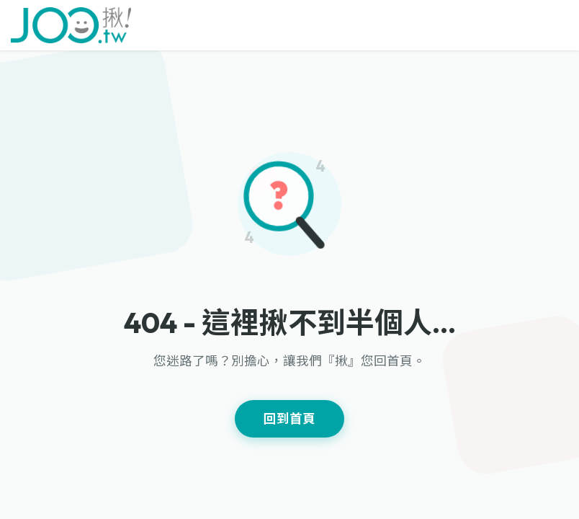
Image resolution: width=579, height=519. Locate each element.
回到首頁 (289, 418)
